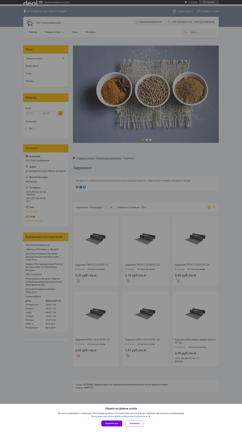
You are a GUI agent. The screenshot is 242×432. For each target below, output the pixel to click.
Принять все (111, 423)
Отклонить (134, 423)
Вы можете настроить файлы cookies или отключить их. (120, 416)
